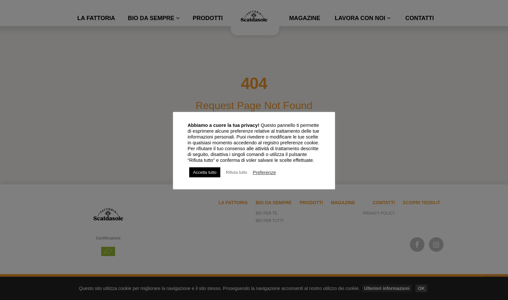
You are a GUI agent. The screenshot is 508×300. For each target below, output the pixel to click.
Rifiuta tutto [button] (236, 172)
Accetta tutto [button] (204, 172)
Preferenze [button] (264, 172)
